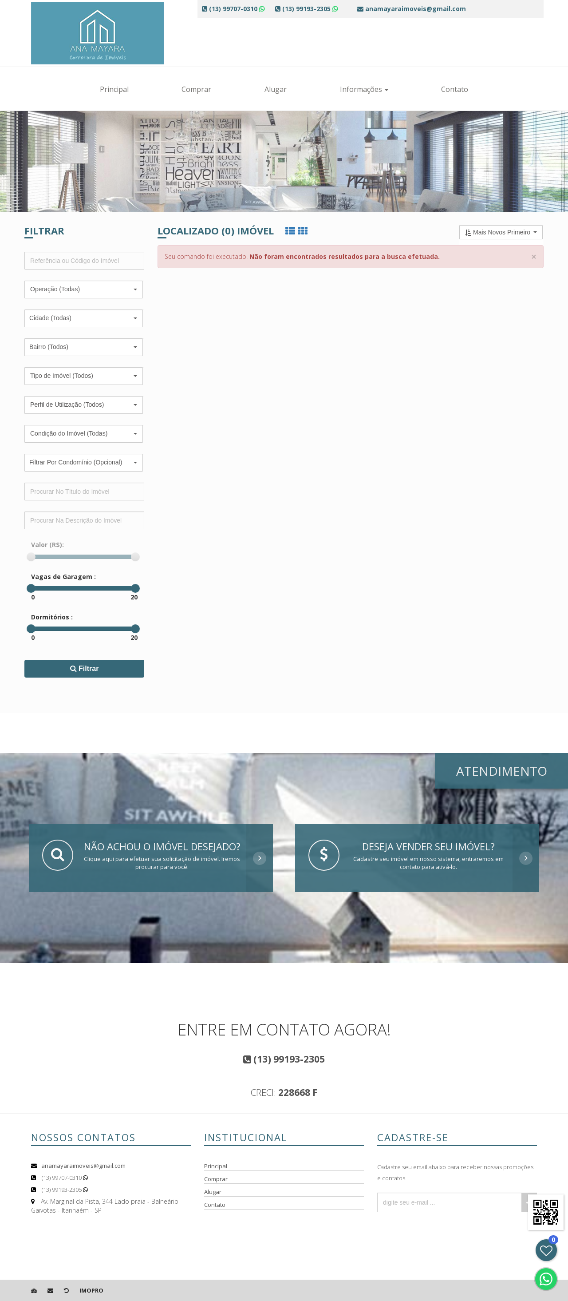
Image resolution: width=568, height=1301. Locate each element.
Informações (364, 89)
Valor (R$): (47, 544)
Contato (454, 89)
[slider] (31, 556)
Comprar (196, 89)
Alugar (275, 89)
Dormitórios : (52, 617)
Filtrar (84, 668)
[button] (83, 289)
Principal (114, 89)
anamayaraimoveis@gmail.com (83, 1166)
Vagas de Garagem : (63, 576)
